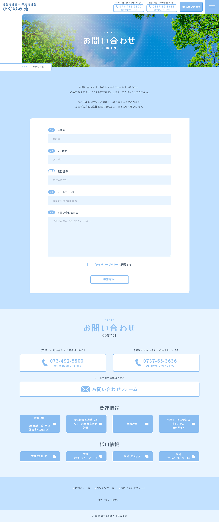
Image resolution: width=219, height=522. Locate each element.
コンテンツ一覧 (105, 488)
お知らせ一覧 (82, 488)
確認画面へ (109, 279)
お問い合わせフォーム (133, 488)
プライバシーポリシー (106, 264)
